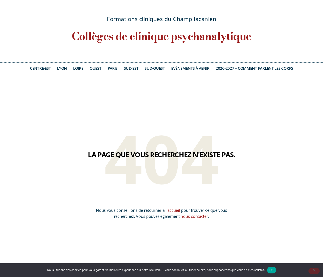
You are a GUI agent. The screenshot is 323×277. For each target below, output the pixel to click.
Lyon (62, 68)
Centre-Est (40, 68)
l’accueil (173, 210)
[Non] (314, 271)
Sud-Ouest (155, 68)
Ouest (95, 68)
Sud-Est (131, 68)
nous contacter (194, 216)
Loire (78, 68)
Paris (113, 68)
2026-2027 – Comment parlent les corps (254, 68)
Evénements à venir (190, 68)
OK (271, 270)
